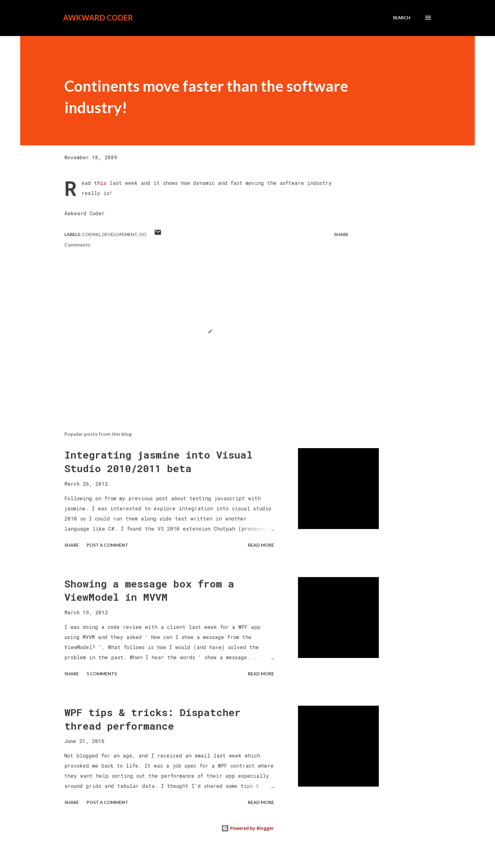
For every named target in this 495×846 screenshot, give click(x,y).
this (100, 183)
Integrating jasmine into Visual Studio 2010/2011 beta (158, 461)
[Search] (401, 17)
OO (142, 234)
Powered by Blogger (247, 828)
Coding (91, 234)
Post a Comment (107, 545)
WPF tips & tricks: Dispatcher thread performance (152, 719)
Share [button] (341, 234)
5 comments (101, 673)
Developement (119, 234)
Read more (261, 545)
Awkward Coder (98, 17)
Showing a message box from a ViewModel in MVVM (149, 590)
